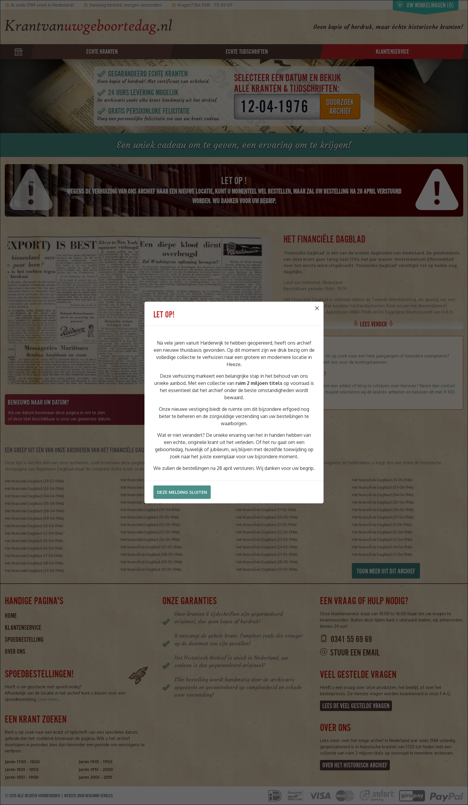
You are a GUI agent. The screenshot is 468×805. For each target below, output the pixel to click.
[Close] (317, 308)
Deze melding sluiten (182, 492)
